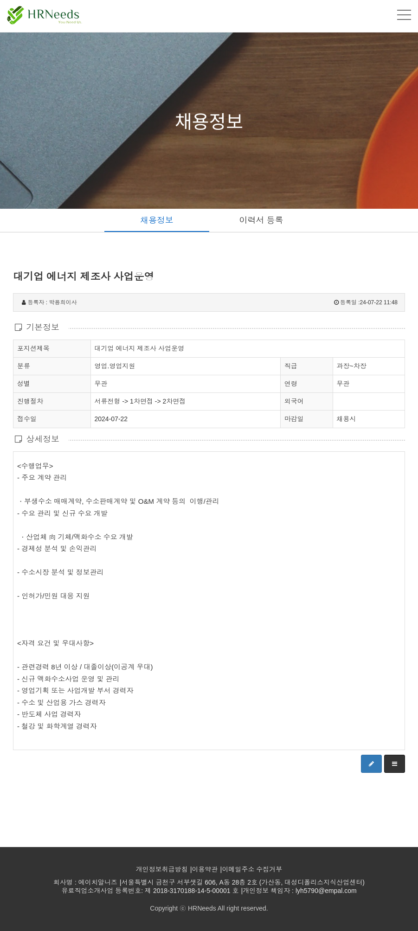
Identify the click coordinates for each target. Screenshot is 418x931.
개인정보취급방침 (162, 869)
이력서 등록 (261, 220)
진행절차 (30, 401)
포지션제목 (33, 348)
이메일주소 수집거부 (252, 869)
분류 (23, 365)
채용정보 (157, 220)
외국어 (294, 401)
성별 (23, 383)
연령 (290, 383)
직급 (290, 366)
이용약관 (205, 869)
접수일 (27, 418)
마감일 (294, 419)
